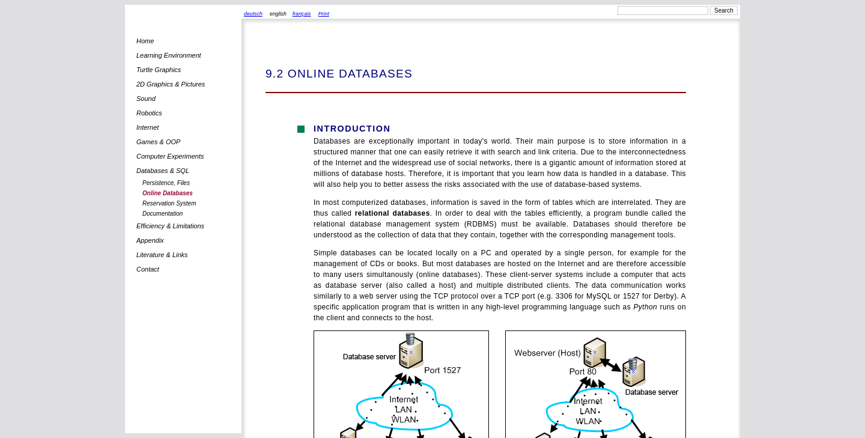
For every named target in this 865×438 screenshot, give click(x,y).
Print (323, 14)
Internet (147, 127)
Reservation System (169, 203)
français (302, 14)
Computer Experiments (170, 156)
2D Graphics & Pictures (170, 84)
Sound (146, 98)
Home (145, 40)
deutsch (253, 14)
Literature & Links (162, 254)
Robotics (149, 113)
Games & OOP (158, 141)
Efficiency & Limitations (170, 226)
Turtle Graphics (158, 69)
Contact (147, 269)
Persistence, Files (166, 183)
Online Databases (167, 193)
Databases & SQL (162, 170)
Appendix (150, 240)
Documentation (162, 213)
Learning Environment (168, 55)
